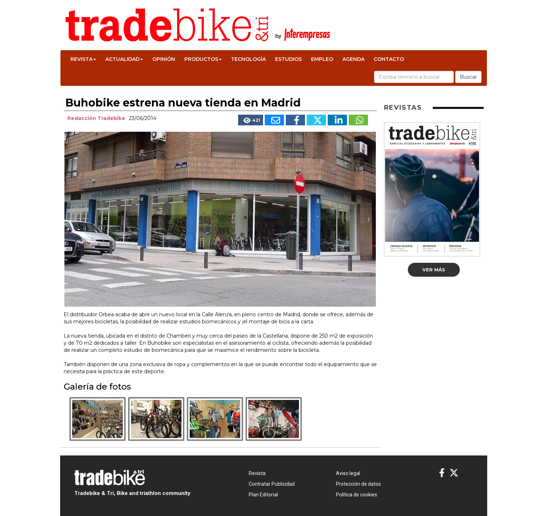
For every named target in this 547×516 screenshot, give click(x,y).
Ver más (433, 269)
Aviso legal (348, 473)
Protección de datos (358, 484)
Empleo (322, 59)
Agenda (353, 59)
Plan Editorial (263, 494)
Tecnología (248, 59)
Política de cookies (356, 494)
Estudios (288, 59)
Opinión (163, 59)
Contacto (389, 59)
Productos (203, 59)
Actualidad (124, 59)
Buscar (468, 77)
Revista (83, 59)
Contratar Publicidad (272, 484)
